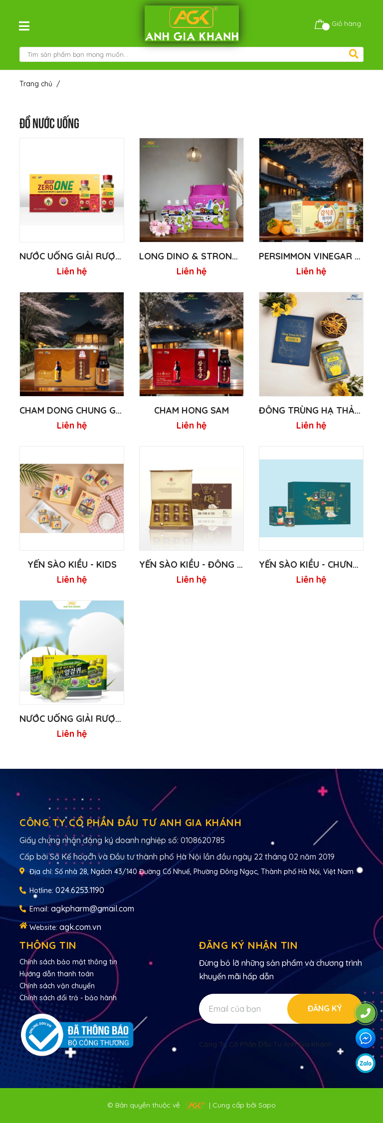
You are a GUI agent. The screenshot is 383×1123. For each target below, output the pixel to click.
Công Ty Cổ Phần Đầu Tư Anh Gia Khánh (265, 1044)
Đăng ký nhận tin (248, 945)
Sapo (267, 1105)
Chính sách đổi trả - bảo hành (68, 997)
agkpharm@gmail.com (92, 908)
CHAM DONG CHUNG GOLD (76, 410)
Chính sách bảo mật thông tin (68, 961)
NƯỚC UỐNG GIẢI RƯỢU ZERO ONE (94, 256)
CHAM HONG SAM (191, 410)
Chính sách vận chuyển (57, 985)
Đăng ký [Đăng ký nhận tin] (325, 1008)
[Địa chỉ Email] (280, 1009)
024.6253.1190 (79, 890)
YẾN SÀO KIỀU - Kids (72, 564)
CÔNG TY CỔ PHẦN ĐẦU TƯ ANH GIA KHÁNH (130, 822)
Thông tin (48, 945)
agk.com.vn (80, 927)
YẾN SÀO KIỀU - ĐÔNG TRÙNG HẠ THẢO (225, 564)
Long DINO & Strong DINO (201, 256)
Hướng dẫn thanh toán (56, 973)
